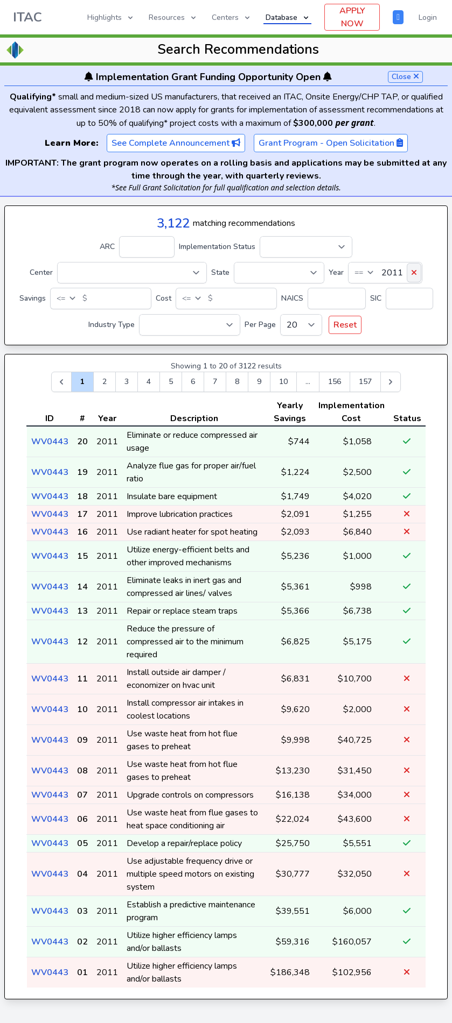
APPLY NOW (352, 17)
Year (336, 272)
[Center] (132, 272)
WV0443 (49, 441)
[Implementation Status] (306, 247)
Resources (173, 17)
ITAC (27, 17)
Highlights (111, 17)
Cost (163, 298)
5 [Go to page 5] (171, 381)
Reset (345, 325)
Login (428, 17)
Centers (232, 17)
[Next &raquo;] (390, 382)
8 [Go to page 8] (237, 381)
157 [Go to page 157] (365, 381)
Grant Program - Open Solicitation (331, 143)
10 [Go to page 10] (283, 381)
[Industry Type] (189, 325)
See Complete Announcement (176, 143)
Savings (32, 298)
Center (41, 272)
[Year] (385, 272)
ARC (107, 246)
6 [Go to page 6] (193, 381)
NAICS (292, 298)
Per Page (260, 324)
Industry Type (111, 324)
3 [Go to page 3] (126, 381)
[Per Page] (301, 325)
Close (405, 77)
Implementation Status (217, 246)
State (220, 272)
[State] (279, 272)
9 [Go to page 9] (259, 381)
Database (288, 17)
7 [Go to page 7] (215, 381)
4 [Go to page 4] (149, 381)
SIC (375, 298)
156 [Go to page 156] (334, 381)
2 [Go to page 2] (104, 381)
